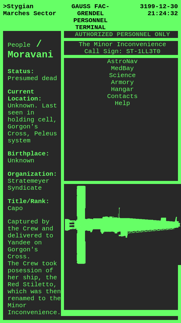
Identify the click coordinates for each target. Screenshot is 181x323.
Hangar (122, 89)
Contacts (122, 96)
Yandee (19, 242)
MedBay (122, 68)
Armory (122, 82)
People (19, 45)
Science (122, 75)
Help (122, 103)
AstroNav (122, 61)
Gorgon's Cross (23, 130)
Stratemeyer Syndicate (28, 185)
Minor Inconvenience (32, 309)
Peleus (45, 133)
